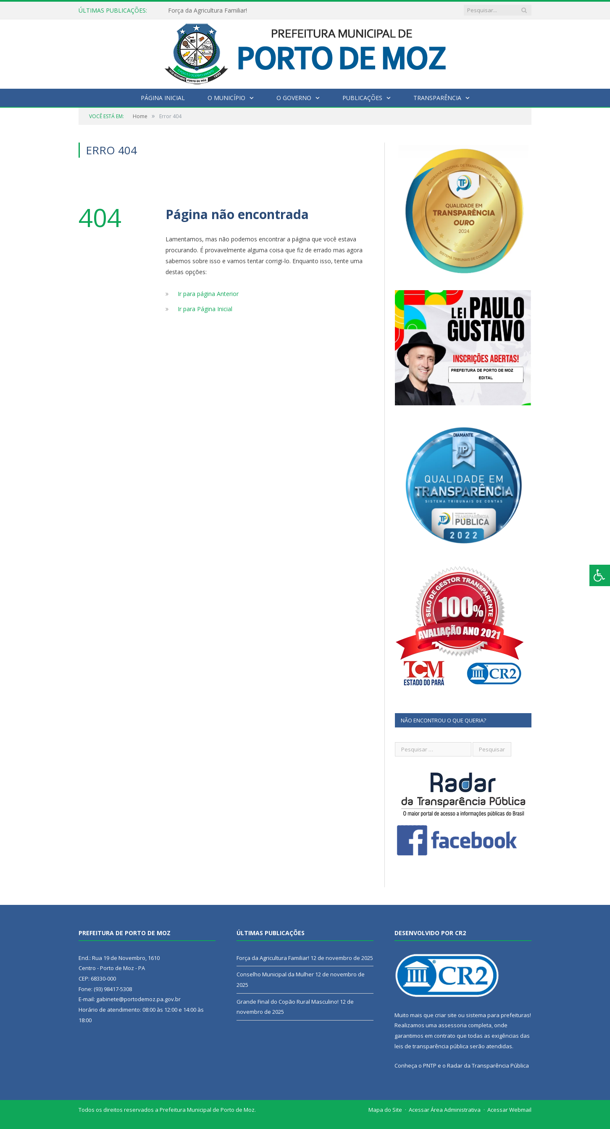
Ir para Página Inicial (205, 309)
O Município (226, 98)
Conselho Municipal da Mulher (275, 974)
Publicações (362, 98)
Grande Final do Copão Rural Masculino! (288, 1001)
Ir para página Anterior (208, 294)
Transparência (437, 98)
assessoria (452, 1025)
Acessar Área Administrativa (445, 1109)
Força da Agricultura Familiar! (207, 10)
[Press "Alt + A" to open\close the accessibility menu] (599, 575)
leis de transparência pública (431, 1046)
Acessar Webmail (509, 1109)
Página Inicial (163, 98)
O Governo (293, 98)
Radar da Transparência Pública (488, 1065)
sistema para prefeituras (498, 1015)
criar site (446, 1015)
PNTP (429, 1065)
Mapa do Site (385, 1109)
